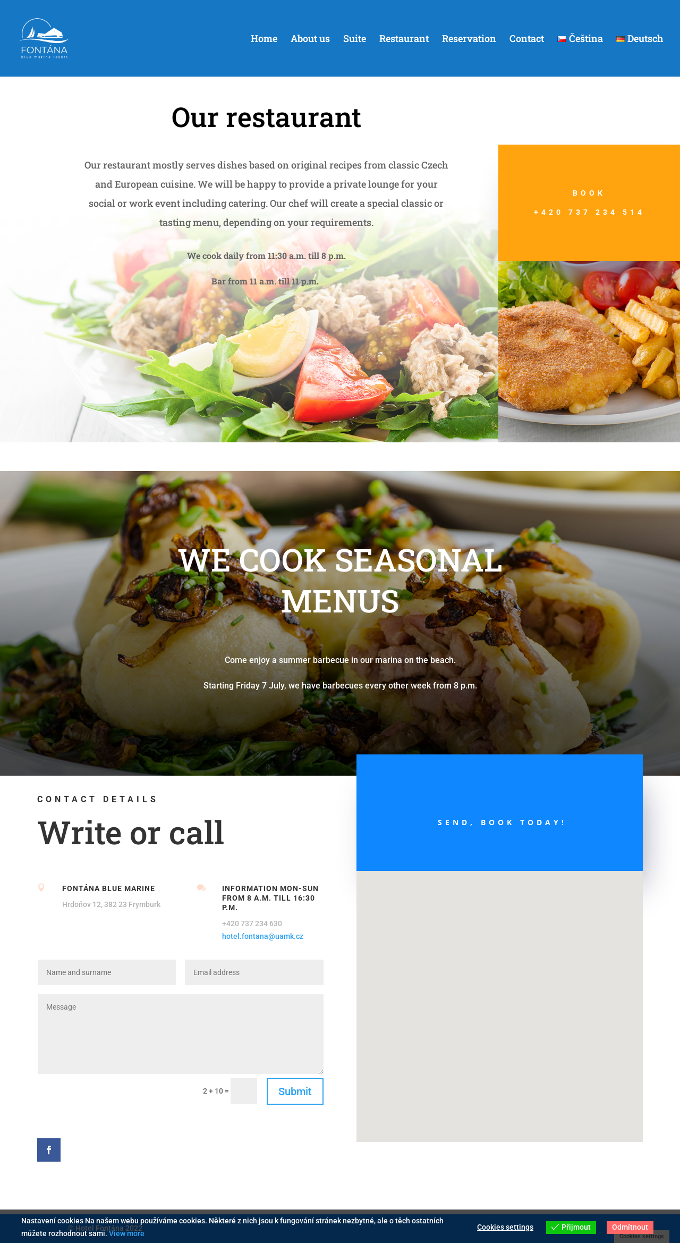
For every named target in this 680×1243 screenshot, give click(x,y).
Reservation (469, 40)
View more (126, 1233)
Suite (354, 40)
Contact (526, 40)
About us (310, 40)
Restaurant (404, 40)
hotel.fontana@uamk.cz (262, 936)
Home (264, 40)
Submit (295, 1091)
